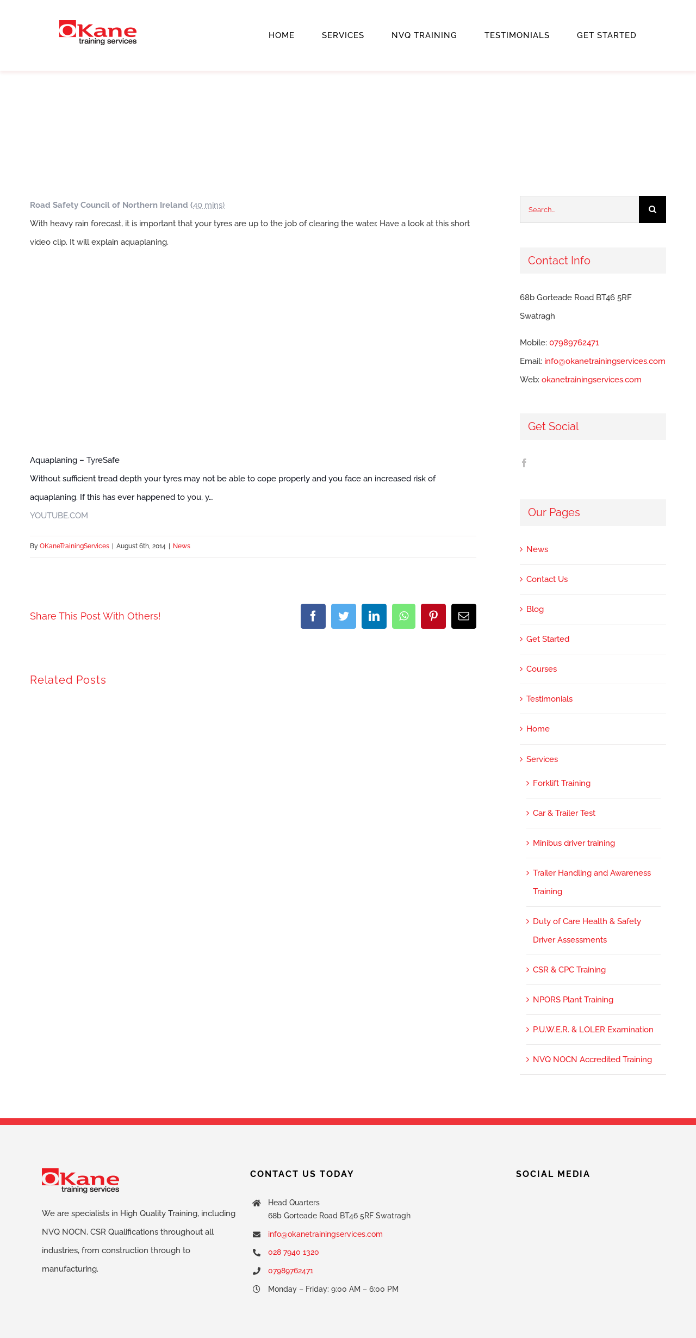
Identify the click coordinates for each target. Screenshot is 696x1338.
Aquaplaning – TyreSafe (75, 460)
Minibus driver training (574, 843)
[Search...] (579, 209)
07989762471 (574, 343)
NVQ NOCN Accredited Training (592, 1059)
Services (542, 759)
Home (538, 729)
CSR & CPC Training (569, 970)
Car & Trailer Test (564, 813)
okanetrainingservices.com (592, 380)
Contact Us (547, 579)
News (181, 546)
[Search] (652, 209)
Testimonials (549, 699)
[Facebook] (524, 463)
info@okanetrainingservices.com (605, 361)
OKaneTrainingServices (74, 546)
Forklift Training (562, 783)
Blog (535, 609)
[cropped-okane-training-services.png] (97, 24)
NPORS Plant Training (573, 1000)
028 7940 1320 (293, 1252)
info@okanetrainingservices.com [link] (325, 1234)
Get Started (547, 639)
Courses (541, 669)
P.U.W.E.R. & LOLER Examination (593, 1030)
